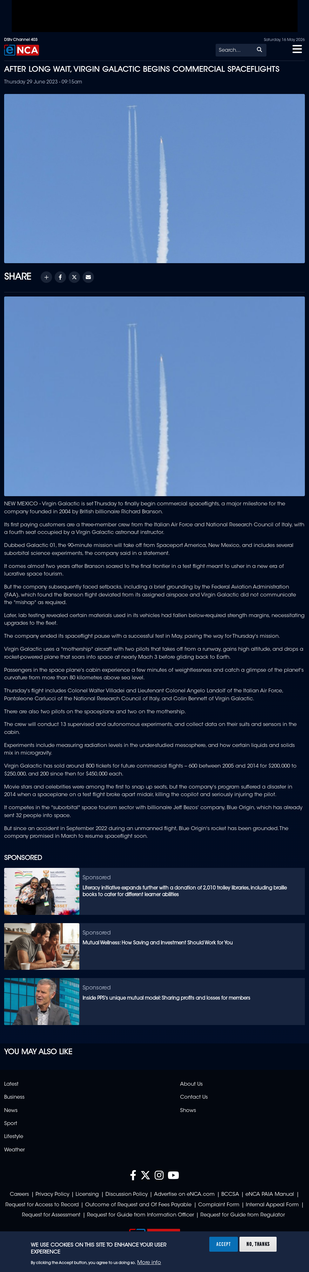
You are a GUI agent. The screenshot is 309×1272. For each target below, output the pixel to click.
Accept (223, 1244)
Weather (14, 1150)
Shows (188, 1110)
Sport (10, 1123)
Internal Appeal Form (272, 1205)
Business (14, 1097)
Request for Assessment (51, 1215)
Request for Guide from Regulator (242, 1215)
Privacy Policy (52, 1194)
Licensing (87, 1194)
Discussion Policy (126, 1194)
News (10, 1110)
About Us (191, 1084)
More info (149, 1262)
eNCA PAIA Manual (269, 1194)
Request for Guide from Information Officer (140, 1215)
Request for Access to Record (42, 1205)
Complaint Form (218, 1205)
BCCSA (230, 1194)
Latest (11, 1084)
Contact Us (194, 1097)
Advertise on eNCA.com (184, 1194)
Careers (19, 1194)
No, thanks (258, 1244)
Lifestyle (13, 1136)
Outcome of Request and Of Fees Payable (138, 1205)
